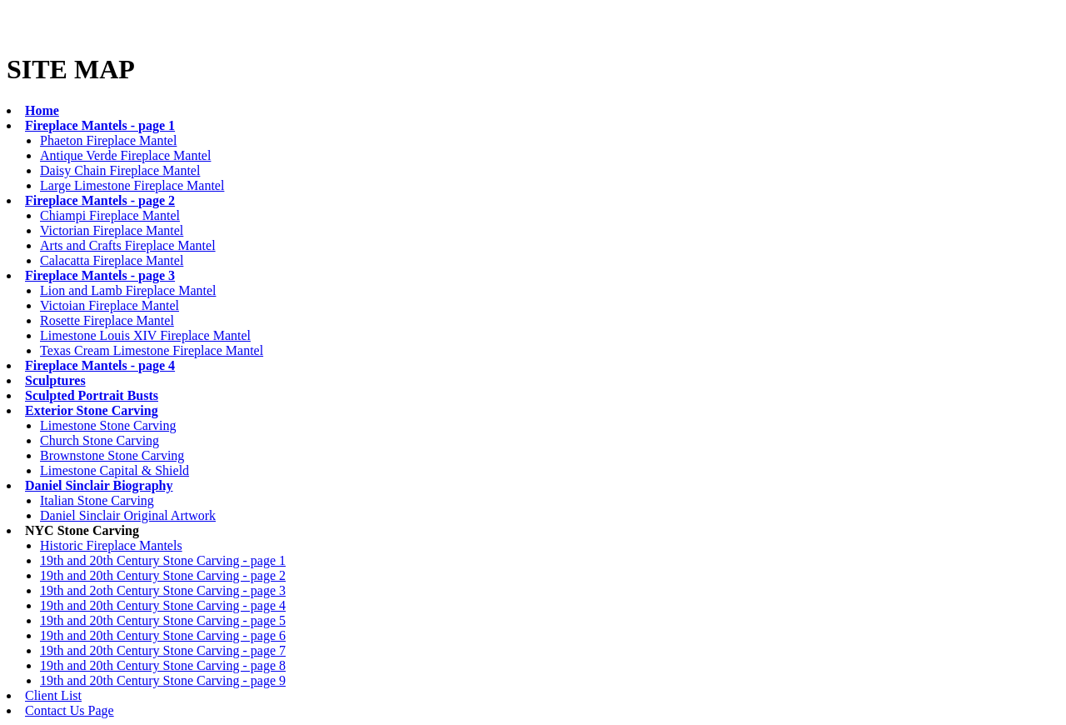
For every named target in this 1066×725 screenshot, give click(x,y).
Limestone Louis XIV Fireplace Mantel (145, 335)
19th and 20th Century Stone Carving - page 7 (163, 650)
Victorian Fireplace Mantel (111, 230)
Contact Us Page (69, 710)
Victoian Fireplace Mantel (109, 305)
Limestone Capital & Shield (114, 470)
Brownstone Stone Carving (112, 455)
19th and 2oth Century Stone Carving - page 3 (163, 590)
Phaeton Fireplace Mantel (108, 140)
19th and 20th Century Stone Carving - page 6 (163, 635)
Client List (53, 695)
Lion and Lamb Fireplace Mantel (128, 290)
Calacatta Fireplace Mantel (111, 260)
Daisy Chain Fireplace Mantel (120, 170)
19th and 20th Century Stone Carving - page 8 (163, 665)
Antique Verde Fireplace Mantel (125, 155)
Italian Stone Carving (97, 500)
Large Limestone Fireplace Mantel (132, 185)
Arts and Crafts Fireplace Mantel (128, 245)
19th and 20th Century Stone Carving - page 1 (163, 560)
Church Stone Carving (99, 440)
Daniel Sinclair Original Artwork (128, 515)
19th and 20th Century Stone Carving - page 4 (163, 605)
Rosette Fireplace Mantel (107, 320)
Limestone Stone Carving (108, 425)
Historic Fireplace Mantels (111, 545)
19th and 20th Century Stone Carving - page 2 (163, 575)
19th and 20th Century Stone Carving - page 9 (163, 680)
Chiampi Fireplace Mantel (110, 215)
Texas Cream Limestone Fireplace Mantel (151, 350)
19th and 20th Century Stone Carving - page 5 (163, 620)
